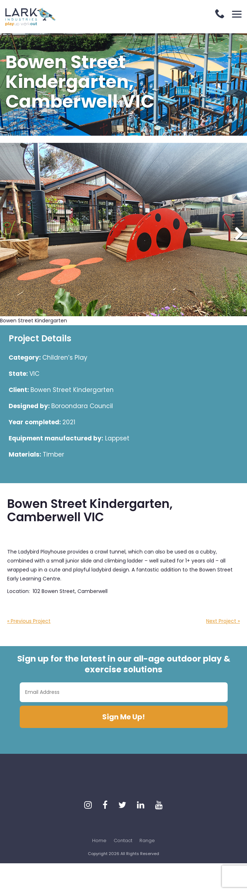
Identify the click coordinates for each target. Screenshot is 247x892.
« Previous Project (29, 621)
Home (99, 840)
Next (236, 234)
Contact (123, 840)
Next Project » (223, 621)
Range (147, 840)
